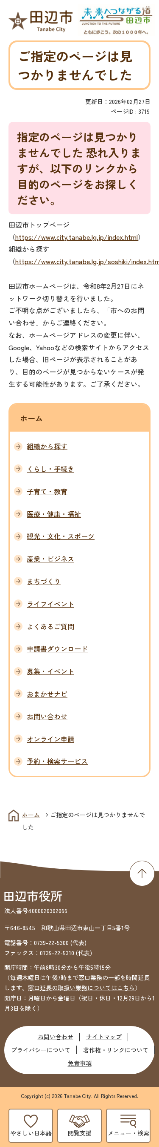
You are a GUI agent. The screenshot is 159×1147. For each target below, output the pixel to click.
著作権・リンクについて (115, 1050)
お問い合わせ (55, 1036)
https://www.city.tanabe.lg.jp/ (61, 237)
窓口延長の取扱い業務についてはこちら (81, 987)
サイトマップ (104, 1036)
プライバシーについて (40, 1050)
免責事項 (80, 1063)
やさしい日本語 (31, 1133)
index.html (123, 237)
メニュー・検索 (128, 1133)
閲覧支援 (80, 1133)
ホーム (31, 418)
